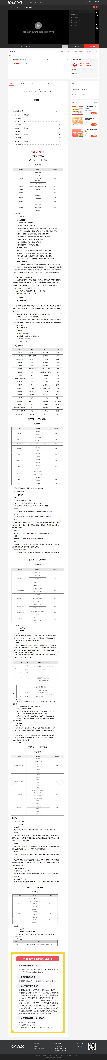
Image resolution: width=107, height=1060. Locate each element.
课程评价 (23, 83)
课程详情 (11, 83)
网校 (31, 2)
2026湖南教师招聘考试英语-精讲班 (90, 107)
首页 (26, 2)
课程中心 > (16, 7)
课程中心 (38, 1055)
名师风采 (56, 1055)
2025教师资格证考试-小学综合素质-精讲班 (91, 119)
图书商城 (63, 1055)
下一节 (65, 46)
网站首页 (31, 1055)
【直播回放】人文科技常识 (25, 7)
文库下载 (75, 1055)
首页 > (11, 7)
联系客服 (82, 51)
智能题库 (44, 1055)
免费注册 (97, 1)
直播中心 (50, 1055)
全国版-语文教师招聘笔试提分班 (91, 130)
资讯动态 (69, 1055)
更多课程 (96, 102)
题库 (36, 2)
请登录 (90, 2)
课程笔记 (46, 83)
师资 (41, 2)
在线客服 (79, 1046)
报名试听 (94, 113)
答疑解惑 (34, 83)
